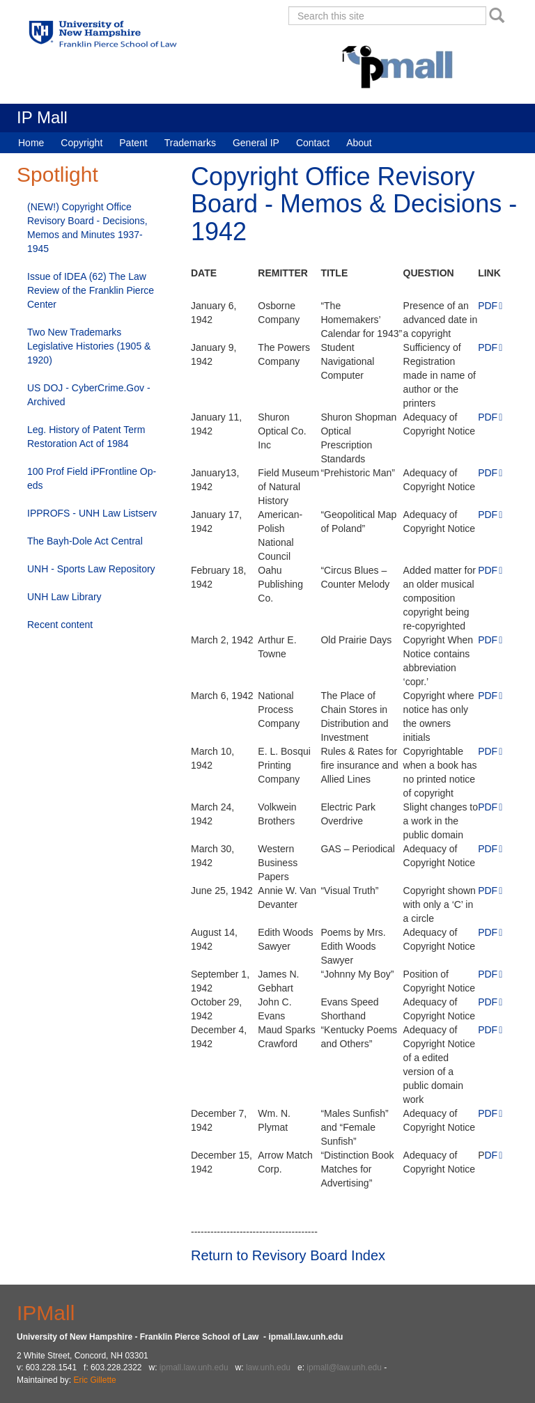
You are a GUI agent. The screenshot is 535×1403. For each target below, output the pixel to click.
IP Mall (42, 117)
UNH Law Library (64, 596)
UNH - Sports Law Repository (91, 568)
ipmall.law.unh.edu (194, 1367)
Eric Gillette (94, 1380)
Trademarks (190, 142)
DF (491, 1155)
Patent (133, 142)
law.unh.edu (268, 1367)
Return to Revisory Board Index (288, 1255)
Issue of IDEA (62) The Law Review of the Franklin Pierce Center (90, 290)
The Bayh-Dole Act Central (85, 541)
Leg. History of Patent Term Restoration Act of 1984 (86, 436)
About (359, 142)
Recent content (60, 624)
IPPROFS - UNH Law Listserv (92, 513)
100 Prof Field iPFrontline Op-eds (91, 478)
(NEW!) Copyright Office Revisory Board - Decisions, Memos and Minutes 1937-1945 (87, 227)
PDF (487, 305)
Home (31, 142)
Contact (312, 142)
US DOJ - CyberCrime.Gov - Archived (88, 394)
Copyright (81, 142)
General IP (256, 142)
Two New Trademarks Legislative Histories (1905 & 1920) (88, 346)
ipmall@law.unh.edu (344, 1367)
